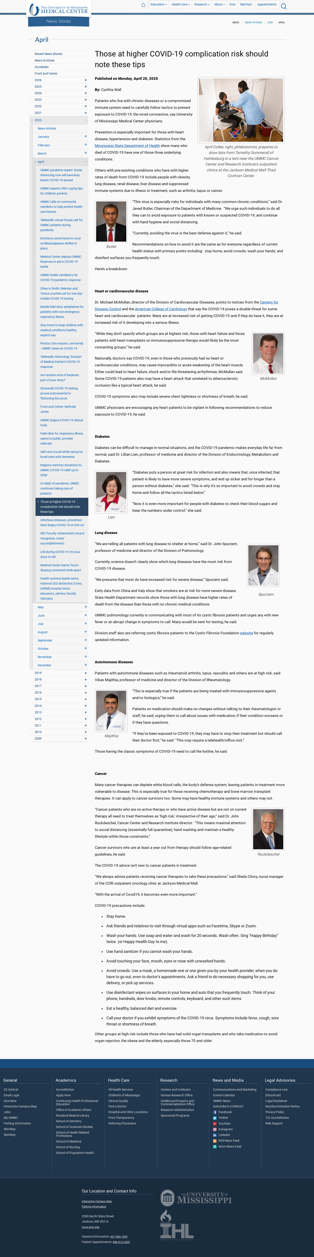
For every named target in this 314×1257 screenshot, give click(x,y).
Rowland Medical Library (72, 1113)
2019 (38, 670)
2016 (38, 690)
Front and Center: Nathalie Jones (58, 406)
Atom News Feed (227, 1144)
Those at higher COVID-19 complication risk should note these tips (60, 504)
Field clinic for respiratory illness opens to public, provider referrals (61, 436)
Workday (10, 1132)
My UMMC (11, 1115)
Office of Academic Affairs (73, 1107)
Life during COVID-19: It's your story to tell (60, 551)
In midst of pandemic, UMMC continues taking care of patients (59, 486)
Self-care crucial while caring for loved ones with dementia (61, 451)
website (246, 630)
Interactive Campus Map (20, 1104)
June (41, 613)
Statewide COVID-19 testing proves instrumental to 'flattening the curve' (59, 391)
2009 (38, 736)
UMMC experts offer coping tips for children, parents (61, 188)
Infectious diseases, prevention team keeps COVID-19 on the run (62, 520)
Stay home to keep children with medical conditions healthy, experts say (61, 327)
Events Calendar (224, 1093)
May (41, 605)
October (43, 646)
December (44, 663)
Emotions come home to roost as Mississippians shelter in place (60, 241)
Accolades (42, 64)
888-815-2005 (121, 1239)
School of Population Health (75, 1150)
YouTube (221, 1121)
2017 (38, 683)
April (41, 159)
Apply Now (63, 1093)
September (45, 638)
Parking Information (17, 1121)
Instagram (223, 1127)
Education (157, 6)
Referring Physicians (122, 1121)
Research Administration (177, 1107)
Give (232, 6)
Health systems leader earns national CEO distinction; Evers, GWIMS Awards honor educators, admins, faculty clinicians (61, 586)
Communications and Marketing (234, 1087)
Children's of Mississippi (124, 1093)
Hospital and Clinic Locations (128, 1109)
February (44, 143)
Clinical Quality (118, 1098)
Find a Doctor (117, 1104)
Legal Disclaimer (276, 1098)
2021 (38, 110)
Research (201, 6)
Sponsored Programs (175, 1113)
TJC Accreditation (277, 1115)
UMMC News (221, 1098)
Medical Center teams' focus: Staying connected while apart (60, 565)
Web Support (274, 1121)
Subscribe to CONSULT (228, 1104)
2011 (38, 723)
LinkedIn (221, 1132)
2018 (38, 677)
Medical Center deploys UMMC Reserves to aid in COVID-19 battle (60, 259)
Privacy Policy (274, 1109)
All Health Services (120, 1087)
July (40, 621)
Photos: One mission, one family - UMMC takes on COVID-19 (61, 343)
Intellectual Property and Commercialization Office (178, 1100)
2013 (38, 710)
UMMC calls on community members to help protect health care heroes (61, 204)
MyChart (246, 6)
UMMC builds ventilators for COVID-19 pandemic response (60, 275)
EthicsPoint (273, 1093)
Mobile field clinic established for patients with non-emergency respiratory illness (62, 309)
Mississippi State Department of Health (127, 143)
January (43, 134)
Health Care (180, 6)
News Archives (45, 58)
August (43, 629)
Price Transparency (121, 1115)
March (42, 151)
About (218, 6)
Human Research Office (177, 1093)
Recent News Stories (48, 51)
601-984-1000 (118, 1234)
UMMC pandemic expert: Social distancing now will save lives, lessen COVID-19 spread (61, 172)
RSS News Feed (226, 1138)
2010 (38, 729)
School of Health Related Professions (72, 1131)
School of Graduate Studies (74, 1124)
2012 (38, 716)
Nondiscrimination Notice (282, 1104)
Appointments (266, 6)
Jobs (7, 1109)
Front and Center (46, 71)
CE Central (11, 1087)
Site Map (9, 1126)
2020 (270, 20)
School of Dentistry (69, 1119)
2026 (38, 77)
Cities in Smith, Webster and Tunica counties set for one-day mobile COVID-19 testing (61, 291)
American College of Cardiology (161, 306)
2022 (38, 104)
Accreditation (65, 1087)
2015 (38, 696)
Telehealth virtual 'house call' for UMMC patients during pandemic (61, 222)
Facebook (222, 1109)
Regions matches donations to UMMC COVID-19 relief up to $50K (61, 467)
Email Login (11, 1093)
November (45, 654)
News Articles (47, 126)
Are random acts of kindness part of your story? (59, 375)
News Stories (58, 21)
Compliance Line (276, 1087)
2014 (38, 703)
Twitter (220, 1115)
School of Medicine (68, 1139)
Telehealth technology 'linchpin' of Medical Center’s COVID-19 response (61, 359)
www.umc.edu (90, 1224)
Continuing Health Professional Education (77, 1100)
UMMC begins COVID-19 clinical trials (61, 420)
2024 (38, 90)
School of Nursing (68, 1144)
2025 (38, 84)
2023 (38, 97)
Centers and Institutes (176, 1087)
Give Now (10, 1098)
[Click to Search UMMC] (284, 6)
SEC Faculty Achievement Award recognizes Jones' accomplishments (62, 536)
